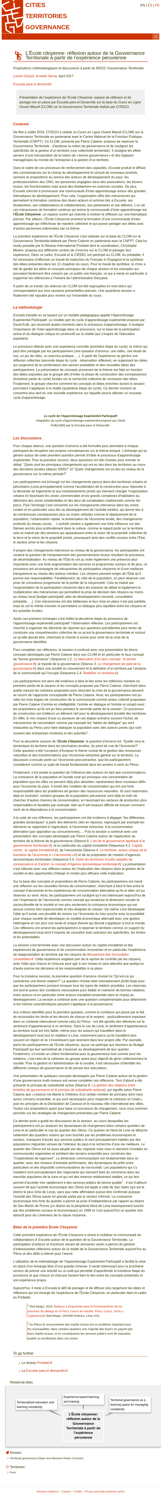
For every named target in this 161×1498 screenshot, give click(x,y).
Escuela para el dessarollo (45, 1370)
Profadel (43, 1363)
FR (157, 5)
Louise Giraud (23, 76)
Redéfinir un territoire (98, 673)
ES (150, 5)
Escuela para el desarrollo (32, 84)
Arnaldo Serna (46, 76)
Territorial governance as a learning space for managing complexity (129, 1404)
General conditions (47, 1491)
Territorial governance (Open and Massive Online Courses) (46, 1458)
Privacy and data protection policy (105, 1491)
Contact (66, 1491)
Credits (78, 1491)
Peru (13, 1472)
